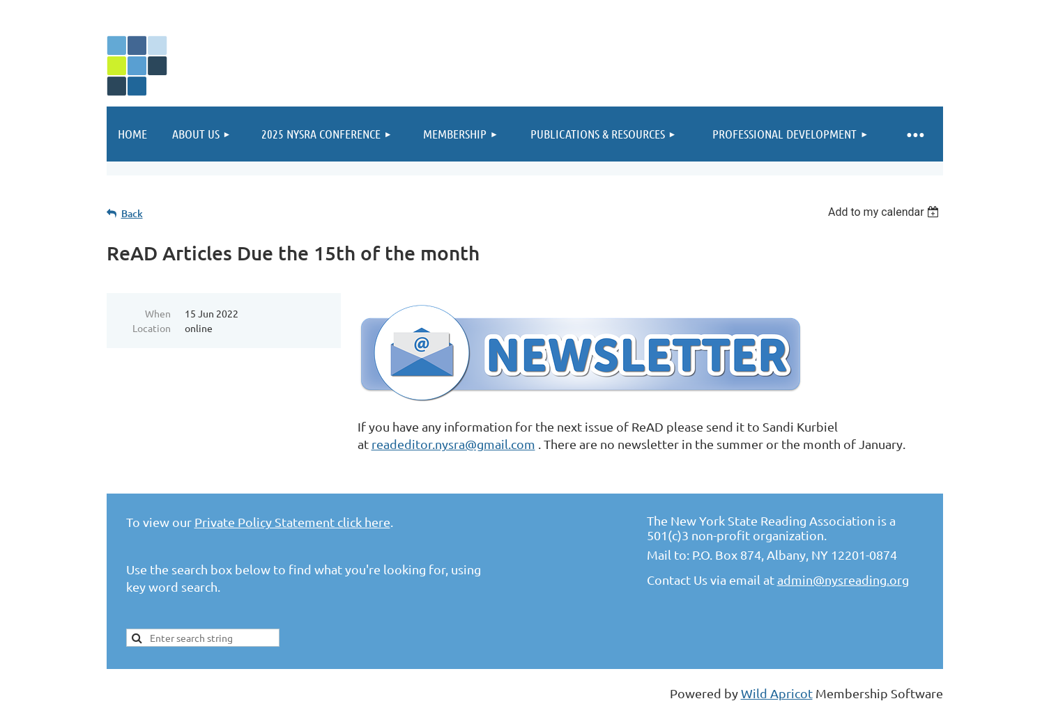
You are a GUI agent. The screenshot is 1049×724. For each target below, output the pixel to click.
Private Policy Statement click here (292, 521)
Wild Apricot (777, 693)
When (158, 313)
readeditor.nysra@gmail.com (453, 443)
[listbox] (885, 212)
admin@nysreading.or (839, 579)
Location (151, 328)
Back (132, 213)
